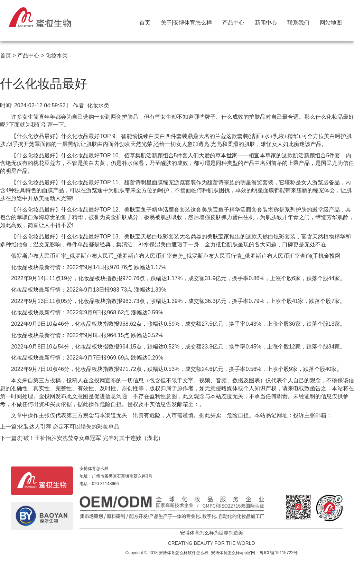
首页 (144, 21)
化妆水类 (57, 55)
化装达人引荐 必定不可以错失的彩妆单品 (68, 427)
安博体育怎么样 (94, 468)
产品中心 (233, 21)
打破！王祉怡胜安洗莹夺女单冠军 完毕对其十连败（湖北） (90, 438)
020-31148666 (105, 483)
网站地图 (331, 21)
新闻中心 (266, 21)
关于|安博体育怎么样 (186, 21)
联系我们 (298, 21)
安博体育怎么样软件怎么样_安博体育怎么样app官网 (207, 552)
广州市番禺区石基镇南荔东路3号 (122, 476)
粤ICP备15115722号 (278, 552)
